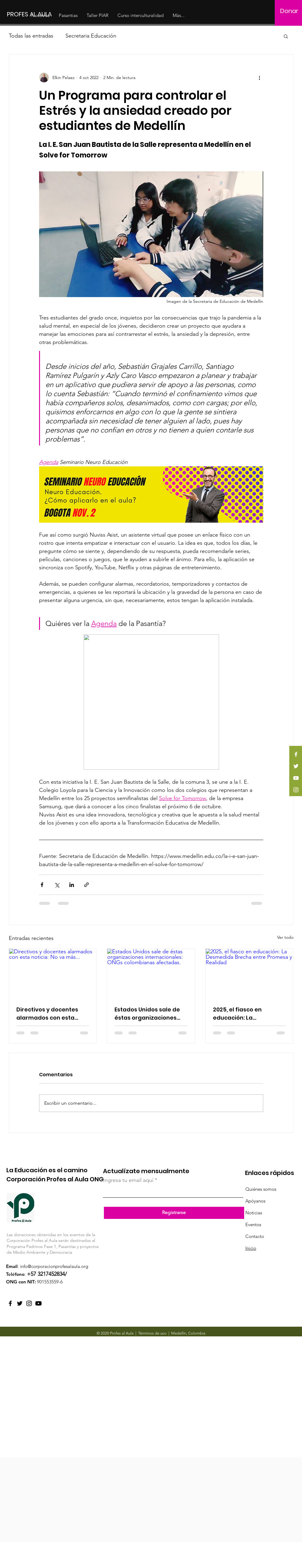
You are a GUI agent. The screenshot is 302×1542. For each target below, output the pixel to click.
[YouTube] (296, 778)
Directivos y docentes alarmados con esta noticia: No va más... (47, 1014)
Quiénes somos (260, 1189)
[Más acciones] (259, 77)
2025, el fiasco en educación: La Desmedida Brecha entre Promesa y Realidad (249, 1014)
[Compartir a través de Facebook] (42, 885)
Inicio (250, 1248)
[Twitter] (296, 766)
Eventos (253, 1224)
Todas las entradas (31, 35)
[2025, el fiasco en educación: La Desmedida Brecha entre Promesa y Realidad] (249, 973)
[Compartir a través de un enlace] (86, 885)
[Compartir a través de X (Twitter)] (57, 885)
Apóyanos (255, 1201)
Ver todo (285, 937)
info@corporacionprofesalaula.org (54, 1266)
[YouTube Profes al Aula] (38, 1303)
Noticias (253, 1213)
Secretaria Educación (90, 35)
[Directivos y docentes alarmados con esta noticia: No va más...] (53, 973)
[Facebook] (296, 754)
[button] (286, 36)
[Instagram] (296, 789)
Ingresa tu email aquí (128, 1180)
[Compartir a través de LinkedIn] (72, 885)
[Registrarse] (174, 1213)
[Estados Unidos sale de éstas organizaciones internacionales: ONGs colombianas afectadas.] (151, 973)
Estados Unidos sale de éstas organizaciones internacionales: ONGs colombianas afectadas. (149, 1014)
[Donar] (289, 11)
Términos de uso (152, 1333)
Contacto (254, 1236)
